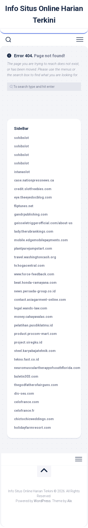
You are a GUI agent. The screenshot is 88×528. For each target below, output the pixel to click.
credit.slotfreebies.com (32, 189)
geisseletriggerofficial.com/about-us (43, 223)
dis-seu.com (24, 393)
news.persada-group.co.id (35, 291)
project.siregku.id (28, 342)
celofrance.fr (24, 410)
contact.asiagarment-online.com (40, 299)
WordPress (42, 501)
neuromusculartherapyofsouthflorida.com (47, 368)
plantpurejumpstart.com (33, 248)
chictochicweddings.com (34, 419)
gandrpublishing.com (31, 214)
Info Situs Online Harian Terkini (44, 14)
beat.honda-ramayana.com (35, 282)
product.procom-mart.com (35, 334)
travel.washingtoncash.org (35, 257)
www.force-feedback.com (34, 274)
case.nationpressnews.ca (34, 180)
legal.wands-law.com (30, 308)
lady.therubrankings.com (33, 231)
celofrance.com (26, 402)
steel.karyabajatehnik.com (35, 351)
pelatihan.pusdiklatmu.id (33, 325)
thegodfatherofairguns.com (36, 385)
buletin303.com (26, 376)
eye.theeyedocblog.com (33, 197)
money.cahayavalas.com (33, 317)
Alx (69, 501)
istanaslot (22, 172)
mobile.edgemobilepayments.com (41, 240)
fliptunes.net (23, 206)
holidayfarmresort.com (32, 427)
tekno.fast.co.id (26, 359)
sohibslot (21, 138)
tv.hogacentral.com (29, 265)
